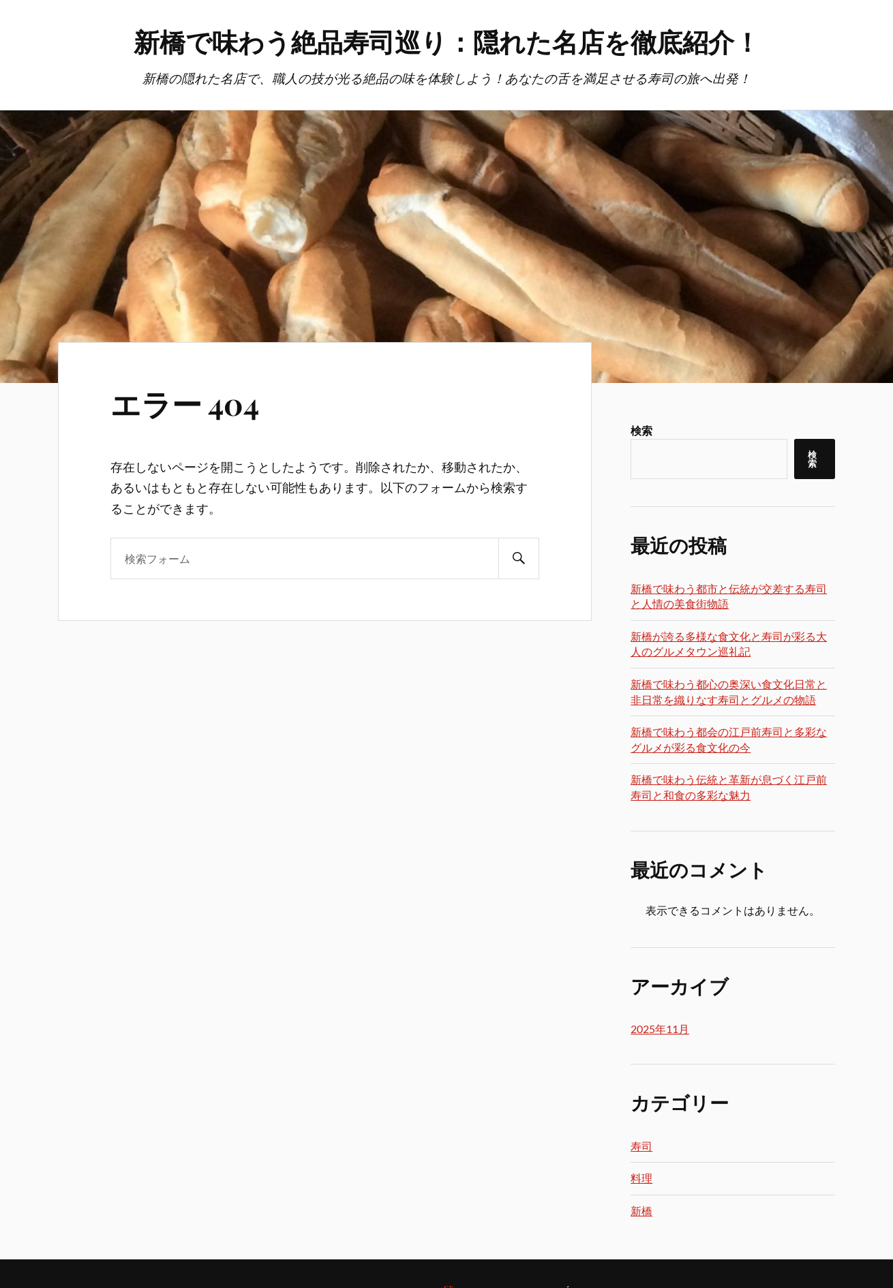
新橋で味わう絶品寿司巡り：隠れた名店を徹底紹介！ (447, 41)
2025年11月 (660, 1028)
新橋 (641, 1210)
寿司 (641, 1145)
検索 (641, 430)
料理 (641, 1177)
